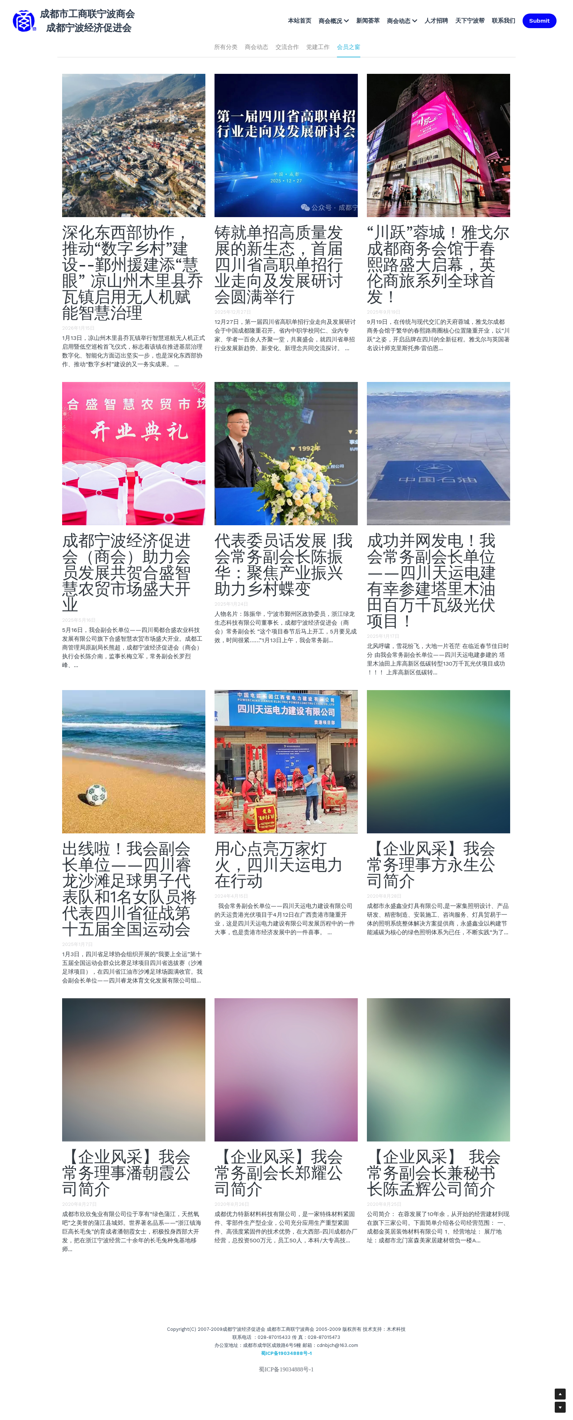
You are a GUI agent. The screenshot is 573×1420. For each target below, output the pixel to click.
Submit (539, 20)
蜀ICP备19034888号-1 (286, 1369)
